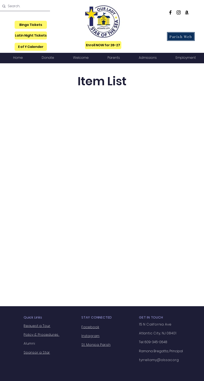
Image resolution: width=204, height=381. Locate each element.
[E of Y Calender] (31, 47)
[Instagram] (178, 12)
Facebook (90, 327)
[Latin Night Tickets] (31, 35)
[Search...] (24, 6)
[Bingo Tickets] (31, 25)
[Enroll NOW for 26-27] (103, 45)
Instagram (90, 336)
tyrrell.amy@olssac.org (159, 360)
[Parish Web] (181, 36)
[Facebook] (170, 12)
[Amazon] (187, 12)
